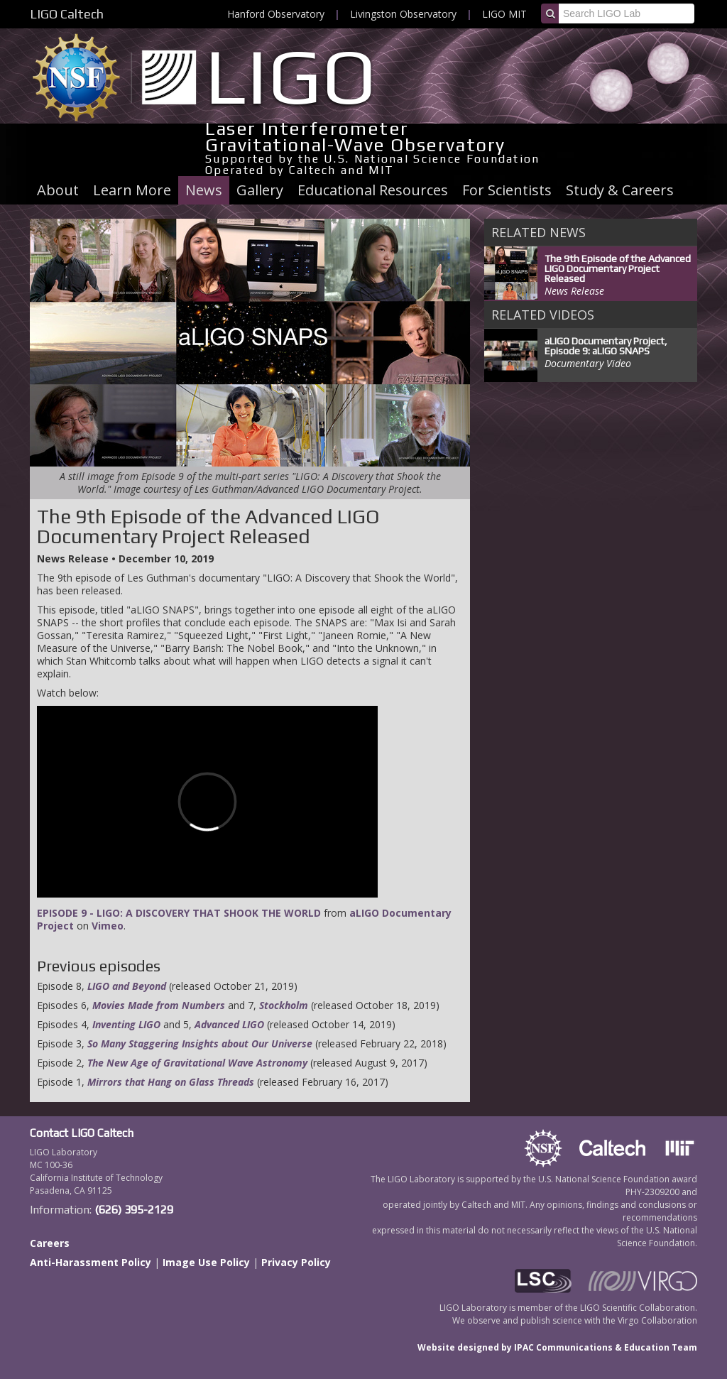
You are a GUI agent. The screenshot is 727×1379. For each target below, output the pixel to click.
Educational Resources (372, 190)
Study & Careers (620, 190)
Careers (50, 1243)
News (203, 190)
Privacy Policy (296, 1262)
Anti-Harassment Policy (90, 1262)
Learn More (132, 190)
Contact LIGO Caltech (81, 1133)
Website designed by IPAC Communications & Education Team (557, 1347)
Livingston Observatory (403, 14)
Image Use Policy (206, 1262)
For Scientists (507, 190)
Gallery (259, 190)
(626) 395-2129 (133, 1209)
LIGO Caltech (67, 13)
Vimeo (108, 925)
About (58, 190)
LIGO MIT (504, 14)
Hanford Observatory (275, 14)
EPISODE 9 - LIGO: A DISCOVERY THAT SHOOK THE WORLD (179, 913)
